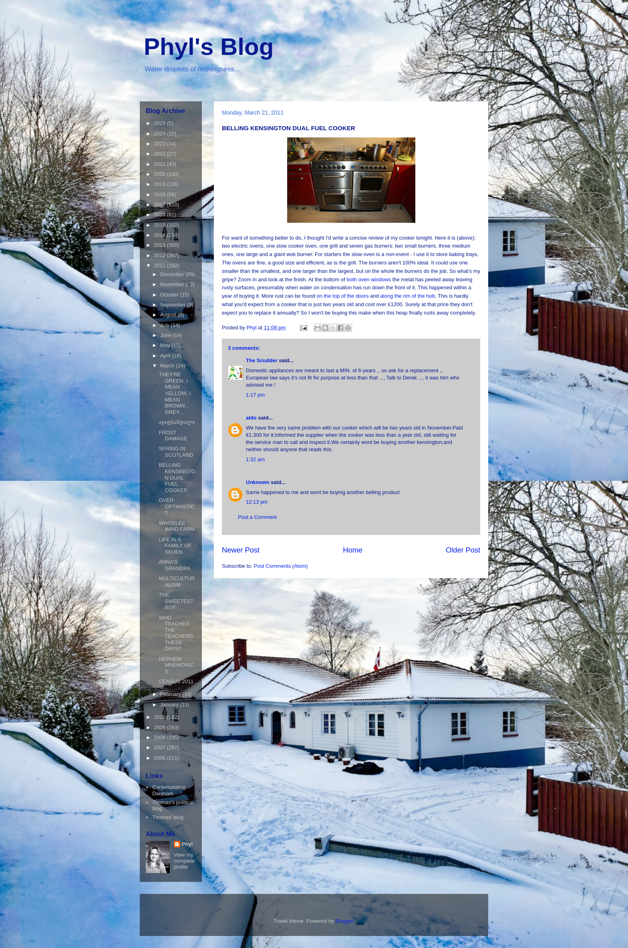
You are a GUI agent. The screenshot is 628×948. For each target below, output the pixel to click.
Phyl (187, 844)
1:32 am (255, 459)
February (171, 694)
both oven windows (369, 279)
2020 (160, 174)
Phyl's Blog (209, 46)
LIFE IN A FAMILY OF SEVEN (175, 546)
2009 (160, 727)
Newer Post (241, 550)
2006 (160, 758)
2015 (160, 225)
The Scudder (262, 360)
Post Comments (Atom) (281, 566)
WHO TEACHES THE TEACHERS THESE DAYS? (176, 633)
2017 (160, 205)
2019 (160, 184)
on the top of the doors (342, 296)
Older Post (463, 550)
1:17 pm (255, 395)
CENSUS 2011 (176, 681)
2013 (160, 245)
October (170, 295)
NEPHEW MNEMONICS (176, 665)
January (170, 705)
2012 (160, 255)
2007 (160, 747)
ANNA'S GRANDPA (174, 565)
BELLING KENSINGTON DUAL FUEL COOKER (177, 477)
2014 (160, 235)
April (166, 356)
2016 (160, 215)
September (173, 305)
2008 (160, 737)
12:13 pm (257, 502)
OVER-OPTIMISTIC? (176, 506)
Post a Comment (257, 517)
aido (251, 418)
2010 (160, 717)
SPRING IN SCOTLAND (176, 452)
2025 (160, 123)
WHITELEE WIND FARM (176, 526)
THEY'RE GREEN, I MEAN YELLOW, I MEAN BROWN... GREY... (174, 393)
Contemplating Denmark (169, 790)
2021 (160, 164)
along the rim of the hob (407, 296)
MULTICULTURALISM (177, 581)
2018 (160, 195)
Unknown (258, 482)
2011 (160, 265)
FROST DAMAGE (173, 436)
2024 (160, 134)
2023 (160, 144)
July (165, 325)
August (169, 315)
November (173, 284)
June (166, 335)
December (173, 274)
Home (352, 550)
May (165, 345)
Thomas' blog (167, 817)
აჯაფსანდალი (177, 422)
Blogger (344, 921)
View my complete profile (184, 861)
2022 (160, 154)
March (168, 366)
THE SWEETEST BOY (176, 601)
